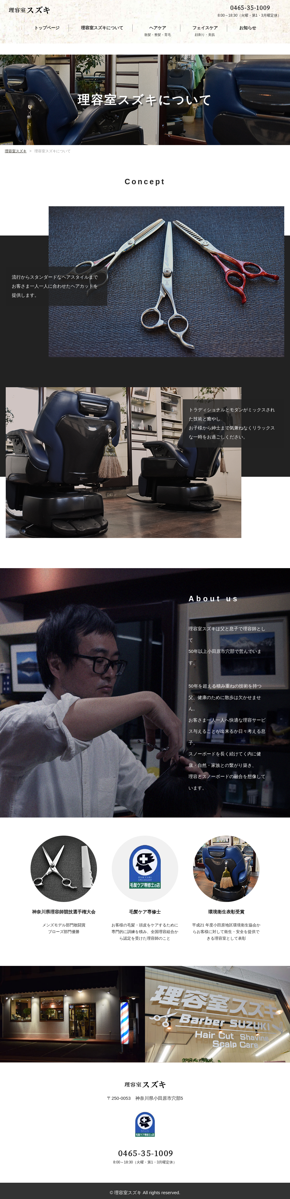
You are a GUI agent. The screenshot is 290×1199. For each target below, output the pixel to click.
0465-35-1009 (250, 9)
